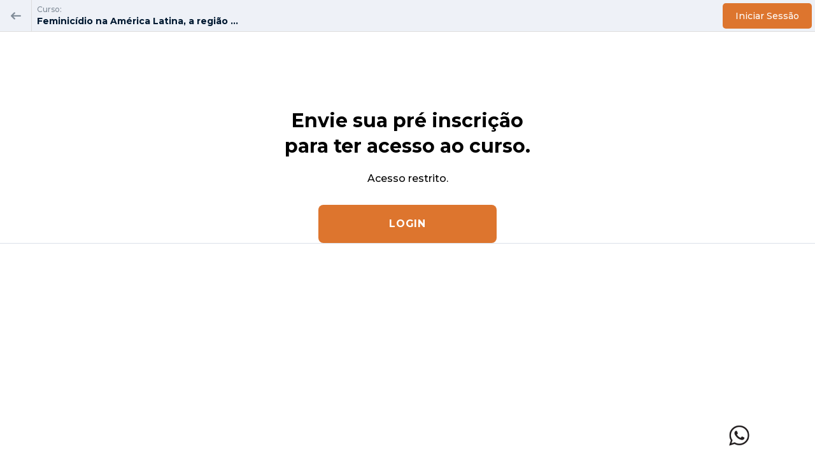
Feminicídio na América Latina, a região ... (137, 21)
